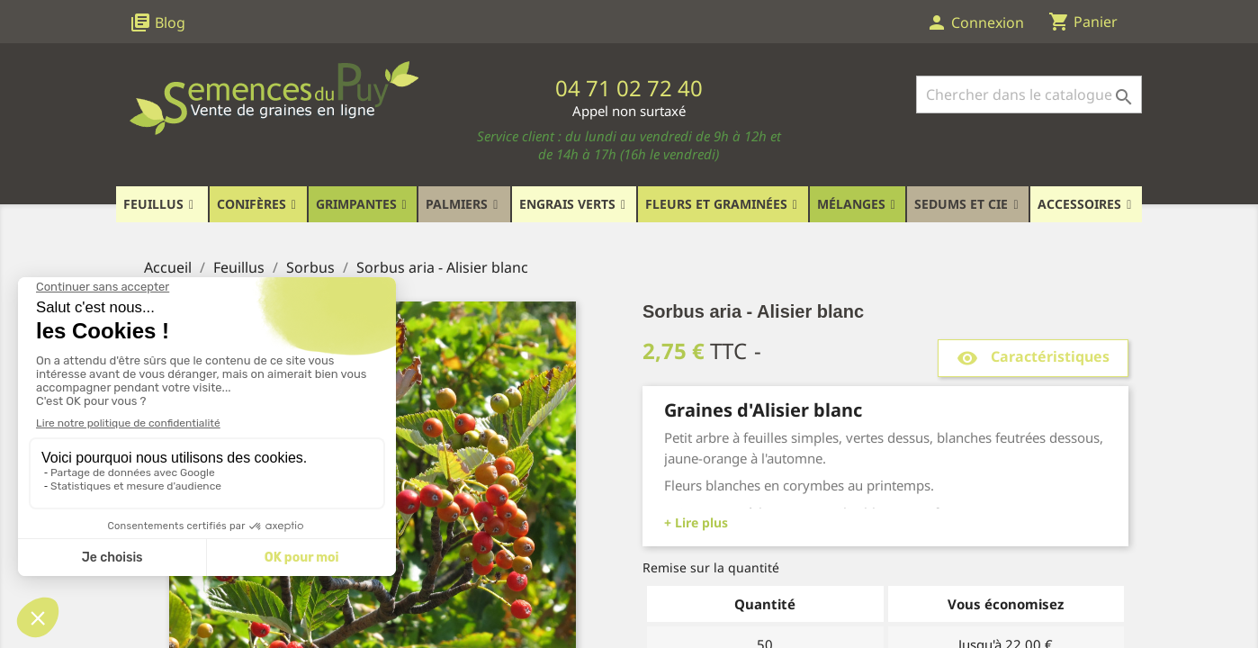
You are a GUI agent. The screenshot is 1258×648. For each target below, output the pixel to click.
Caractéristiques (1033, 357)
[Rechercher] (1029, 94)
